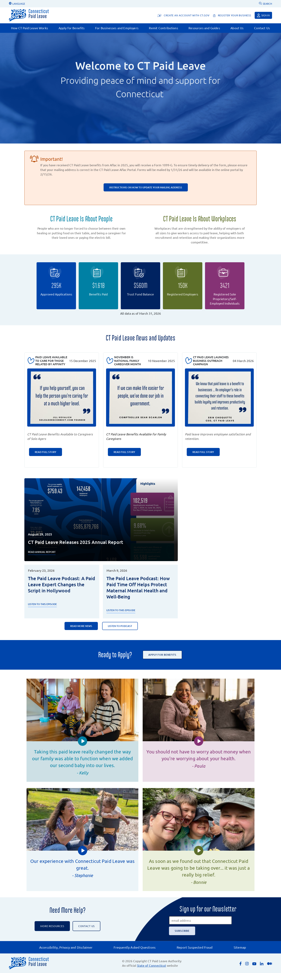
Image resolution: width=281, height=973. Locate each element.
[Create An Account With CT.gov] (183, 15)
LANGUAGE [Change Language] (17, 3)
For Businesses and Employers (117, 28)
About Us (237, 28)
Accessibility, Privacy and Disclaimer (66, 947)
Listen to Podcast (120, 626)
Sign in (263, 15)
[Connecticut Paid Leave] (29, 15)
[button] (82, 741)
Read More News (81, 626)
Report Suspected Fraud (195, 947)
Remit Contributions (163, 28)
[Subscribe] (182, 931)
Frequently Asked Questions (135, 947)
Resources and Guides (204, 28)
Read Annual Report (42, 552)
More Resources (52, 926)
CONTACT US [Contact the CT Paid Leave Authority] (86, 926)
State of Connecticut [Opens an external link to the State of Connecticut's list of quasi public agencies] (151, 965)
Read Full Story (45, 452)
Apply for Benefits (72, 28)
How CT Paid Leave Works (29, 28)
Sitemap (240, 947)
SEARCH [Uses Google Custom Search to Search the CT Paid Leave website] (265, 3)
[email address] (200, 920)
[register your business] (232, 15)
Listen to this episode (120, 610)
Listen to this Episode (42, 604)
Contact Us (262, 28)
